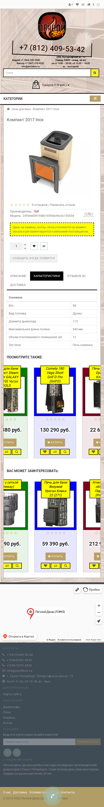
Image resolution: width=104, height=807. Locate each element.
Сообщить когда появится (33, 258)
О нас (7, 792)
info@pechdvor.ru (19, 669)
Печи (7, 711)
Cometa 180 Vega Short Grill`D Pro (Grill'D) (67, 374)
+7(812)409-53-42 (20, 653)
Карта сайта (12, 693)
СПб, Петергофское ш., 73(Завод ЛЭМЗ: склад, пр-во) (70, 59)
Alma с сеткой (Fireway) (19, 484)
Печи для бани (21, 109)
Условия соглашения (43, 792)
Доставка (20, 792)
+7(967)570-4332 (19, 664)
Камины (9, 716)
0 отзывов (39, 205)
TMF (36, 211)
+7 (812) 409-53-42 (52, 48)
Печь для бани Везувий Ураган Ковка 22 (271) (67, 488)
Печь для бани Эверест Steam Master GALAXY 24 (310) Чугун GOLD (19, 377)
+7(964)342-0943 (19, 659)
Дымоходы (11, 706)
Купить (18, 442)
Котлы (8, 722)
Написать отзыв (62, 205)
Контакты (68, 792)
